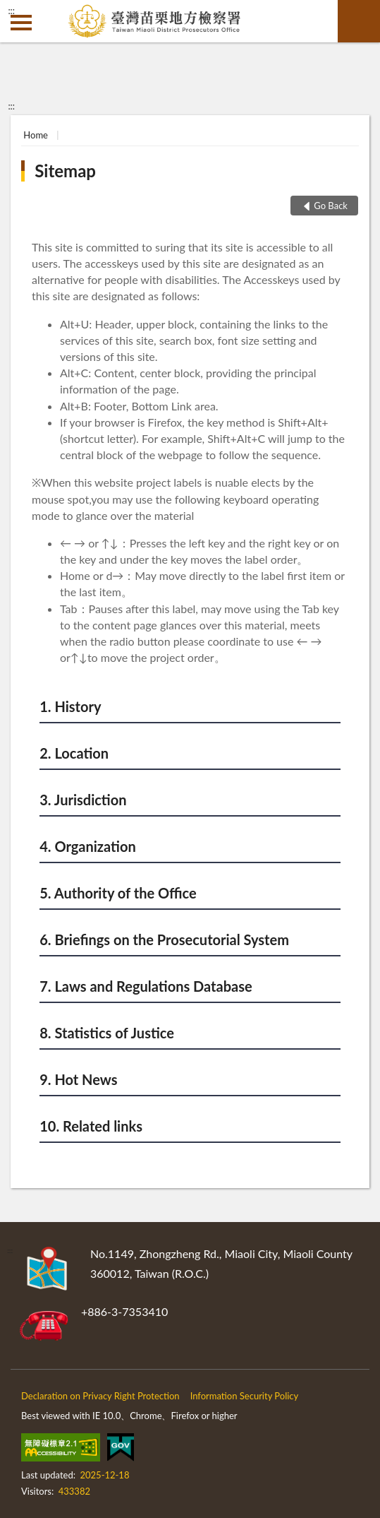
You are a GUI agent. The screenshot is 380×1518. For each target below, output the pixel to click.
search (359, 21)
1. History (70, 706)
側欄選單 (21, 22)
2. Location (74, 753)
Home (35, 135)
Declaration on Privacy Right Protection (100, 1395)
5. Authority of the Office (117, 892)
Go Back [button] (331, 205)
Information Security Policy (244, 1395)
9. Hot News (78, 1079)
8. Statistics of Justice (106, 1032)
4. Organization (87, 846)
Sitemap (65, 170)
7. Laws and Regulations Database (145, 986)
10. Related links (90, 1125)
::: (11, 10)
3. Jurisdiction (82, 799)
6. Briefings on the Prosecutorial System (164, 939)
